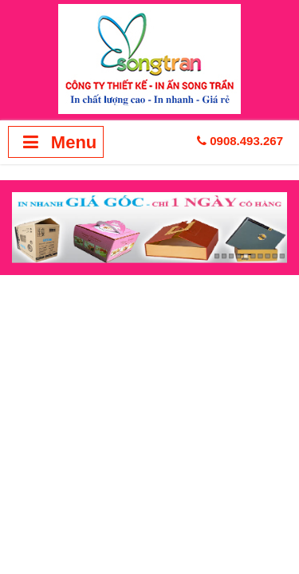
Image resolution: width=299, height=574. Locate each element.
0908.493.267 (240, 140)
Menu (56, 142)
